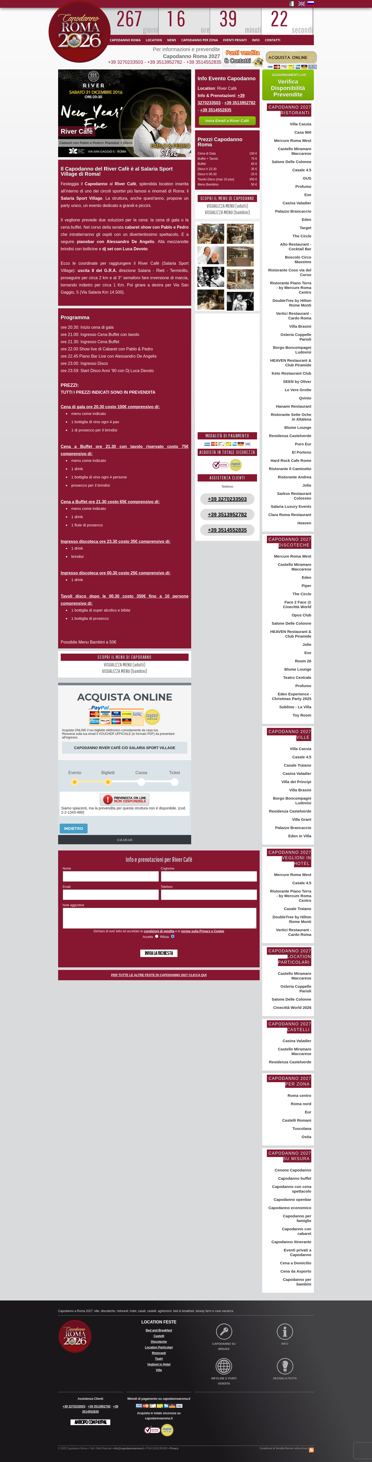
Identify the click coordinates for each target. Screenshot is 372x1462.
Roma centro (298, 1095)
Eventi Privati (235, 40)
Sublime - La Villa (294, 707)
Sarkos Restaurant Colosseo (293, 495)
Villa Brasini (299, 326)
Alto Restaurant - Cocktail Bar (295, 246)
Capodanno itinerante (290, 1242)
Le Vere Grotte (297, 390)
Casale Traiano (297, 765)
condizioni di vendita (159, 935)
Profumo (302, 186)
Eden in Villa (299, 836)
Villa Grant (301, 819)
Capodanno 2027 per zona (289, 1081)
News (171, 40)
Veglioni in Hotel (159, 1364)
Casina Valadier (296, 203)
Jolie (306, 485)
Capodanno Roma (125, 40)
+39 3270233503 (125, 62)
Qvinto (304, 398)
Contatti (272, 40)
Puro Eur (302, 444)
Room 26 (302, 661)
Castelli (158, 1336)
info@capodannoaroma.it (129, 1448)
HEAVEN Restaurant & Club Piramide (290, 362)
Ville (159, 1370)
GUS (306, 178)
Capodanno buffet (294, 1178)
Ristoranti (159, 1353)
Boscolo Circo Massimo (297, 259)
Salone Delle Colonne (290, 161)
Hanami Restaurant (293, 406)
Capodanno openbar (292, 1199)
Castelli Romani (296, 1120)
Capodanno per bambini (296, 1281)
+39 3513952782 (164, 62)
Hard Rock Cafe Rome (290, 460)
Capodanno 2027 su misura (289, 1156)
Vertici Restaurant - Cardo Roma (293, 315)
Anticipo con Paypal (90, 1422)
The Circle (301, 236)
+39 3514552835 (203, 62)
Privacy (174, 1448)
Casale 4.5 (301, 170)
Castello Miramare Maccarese (294, 151)
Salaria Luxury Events (290, 506)
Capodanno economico (289, 1208)
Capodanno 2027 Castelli (289, 1027)
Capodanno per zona (199, 40)
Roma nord (300, 1104)
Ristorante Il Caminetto (289, 469)
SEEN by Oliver (296, 381)
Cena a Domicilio (295, 1263)
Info (256, 40)
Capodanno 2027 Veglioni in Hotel (289, 858)
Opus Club (301, 615)
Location (154, 40)
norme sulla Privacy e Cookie (202, 935)
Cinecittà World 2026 (291, 1007)
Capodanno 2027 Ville (289, 734)
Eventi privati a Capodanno (297, 1252)
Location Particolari (159, 1347)
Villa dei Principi (295, 782)
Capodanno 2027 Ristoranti (289, 110)
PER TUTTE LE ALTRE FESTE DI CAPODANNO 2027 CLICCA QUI (159, 979)
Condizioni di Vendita (272, 1448)
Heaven (303, 523)
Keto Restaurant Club (290, 373)
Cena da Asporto (295, 1271)
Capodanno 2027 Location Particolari (289, 956)
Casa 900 (302, 132)
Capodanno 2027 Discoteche (289, 542)
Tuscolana (301, 1128)
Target (305, 228)
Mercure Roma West (292, 140)
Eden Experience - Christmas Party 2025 (291, 696)
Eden (306, 219)
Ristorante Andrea (294, 477)
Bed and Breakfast (159, 1330)
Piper (305, 585)
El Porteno (301, 452)
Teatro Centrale (296, 677)
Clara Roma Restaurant (289, 514)
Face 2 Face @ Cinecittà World (297, 604)
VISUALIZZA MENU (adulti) (124, 665)
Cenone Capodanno (292, 1170)
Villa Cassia (300, 124)
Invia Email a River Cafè (227, 120)
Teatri (159, 1359)
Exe (307, 194)
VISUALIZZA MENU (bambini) (124, 671)
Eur (307, 1112)
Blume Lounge (297, 427)
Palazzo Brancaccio (292, 211)
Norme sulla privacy (297, 1448)
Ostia (305, 1137)
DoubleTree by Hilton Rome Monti (291, 302)
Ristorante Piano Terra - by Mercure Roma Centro (290, 287)
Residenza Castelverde (289, 435)
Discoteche (159, 1342)
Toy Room (301, 715)
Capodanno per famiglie (296, 1218)
